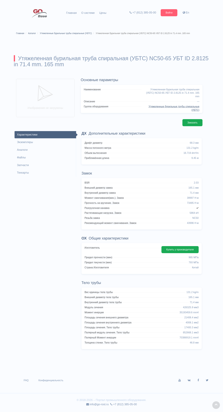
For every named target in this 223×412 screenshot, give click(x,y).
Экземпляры (25, 143)
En (186, 12)
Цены (102, 12)
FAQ (26, 381)
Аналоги (22, 150)
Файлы (21, 158)
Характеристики (27, 135)
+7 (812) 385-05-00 (142, 12)
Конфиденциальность (51, 381)
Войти (168, 12)
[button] (216, 405)
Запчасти (23, 165)
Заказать (192, 123)
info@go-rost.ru (97, 405)
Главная (71, 12)
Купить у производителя (179, 250)
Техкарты (23, 173)
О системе (88, 12)
